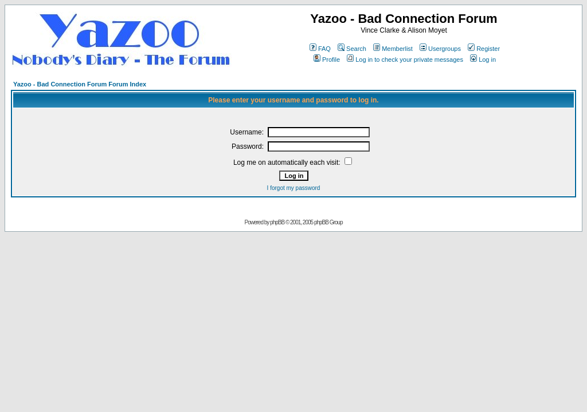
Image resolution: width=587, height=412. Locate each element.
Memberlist (393, 48)
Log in (483, 59)
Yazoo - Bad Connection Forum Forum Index (79, 84)
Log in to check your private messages (405, 59)
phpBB (277, 222)
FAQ (320, 48)
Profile (327, 59)
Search (352, 48)
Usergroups (440, 48)
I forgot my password (293, 188)
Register (484, 48)
